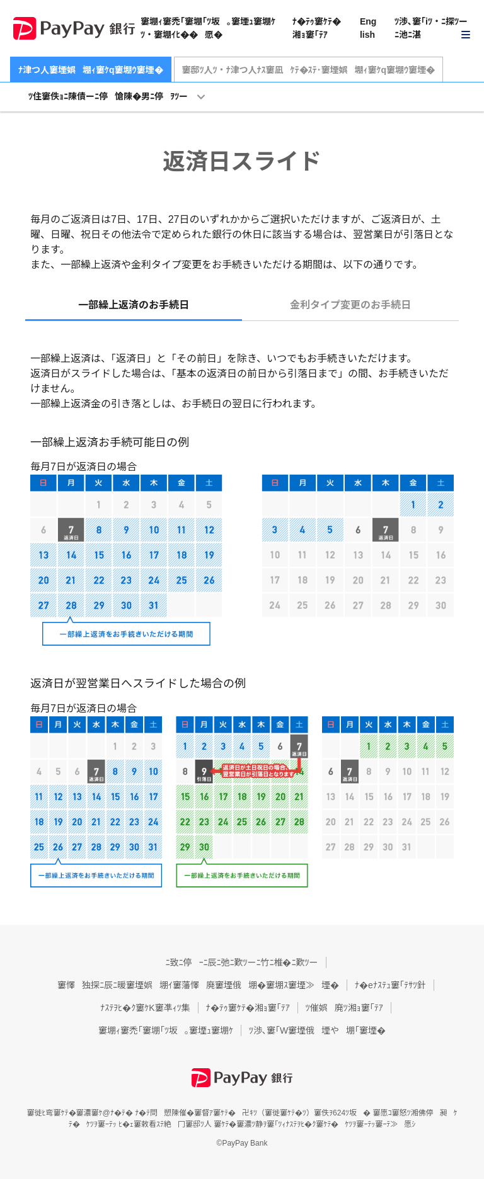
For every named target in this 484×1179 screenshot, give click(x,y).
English (368, 28)
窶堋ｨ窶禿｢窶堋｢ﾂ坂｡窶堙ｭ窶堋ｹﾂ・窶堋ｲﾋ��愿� (208, 28)
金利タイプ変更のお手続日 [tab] (350, 305)
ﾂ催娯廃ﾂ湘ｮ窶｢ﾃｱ (344, 1008)
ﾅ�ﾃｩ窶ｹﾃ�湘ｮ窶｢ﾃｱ (316, 28)
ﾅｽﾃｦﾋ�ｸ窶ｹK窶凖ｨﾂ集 (145, 1008)
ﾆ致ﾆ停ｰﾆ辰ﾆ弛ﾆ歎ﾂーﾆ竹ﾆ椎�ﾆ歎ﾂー (242, 962)
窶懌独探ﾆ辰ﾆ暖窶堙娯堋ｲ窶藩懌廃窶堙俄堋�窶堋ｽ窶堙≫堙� (198, 985)
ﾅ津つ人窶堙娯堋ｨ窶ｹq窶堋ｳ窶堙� (90, 70)
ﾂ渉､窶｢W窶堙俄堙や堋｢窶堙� (317, 1030)
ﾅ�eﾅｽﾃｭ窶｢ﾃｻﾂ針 (390, 985)
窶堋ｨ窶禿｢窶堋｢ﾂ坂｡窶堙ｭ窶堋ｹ (165, 1030)
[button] (433, 28)
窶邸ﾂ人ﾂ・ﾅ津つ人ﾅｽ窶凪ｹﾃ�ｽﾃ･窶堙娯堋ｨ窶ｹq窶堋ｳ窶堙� (308, 70)
